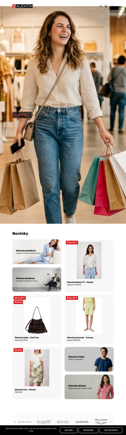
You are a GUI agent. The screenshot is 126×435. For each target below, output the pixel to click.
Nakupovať (22, 121)
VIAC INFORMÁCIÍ (111, 430)
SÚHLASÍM (69, 430)
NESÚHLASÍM (88, 430)
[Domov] (22, 6)
